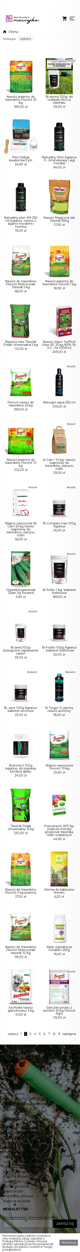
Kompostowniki (16, 1207)
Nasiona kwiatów (17, 1197)
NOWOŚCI (12, 1095)
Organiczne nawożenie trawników (32, 1149)
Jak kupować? (15, 1130)
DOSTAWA (12, 1110)
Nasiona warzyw (16, 1178)
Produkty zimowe (18, 1217)
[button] (25, 38)
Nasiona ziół (13, 1212)
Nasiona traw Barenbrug (24, 1153)
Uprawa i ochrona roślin (23, 1168)
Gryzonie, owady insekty (23, 1183)
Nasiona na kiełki (17, 1222)
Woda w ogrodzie (18, 1158)
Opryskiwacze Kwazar (21, 1188)
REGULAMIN (14, 1115)
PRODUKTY (13, 1091)
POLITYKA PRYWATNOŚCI (25, 1120)
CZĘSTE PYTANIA (18, 1100)
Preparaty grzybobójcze (23, 1173)
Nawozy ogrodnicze (20, 1163)
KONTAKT (11, 1105)
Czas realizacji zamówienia (25, 1125)
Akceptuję (68, 1242)
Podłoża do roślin (17, 1202)
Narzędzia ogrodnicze (21, 1193)
